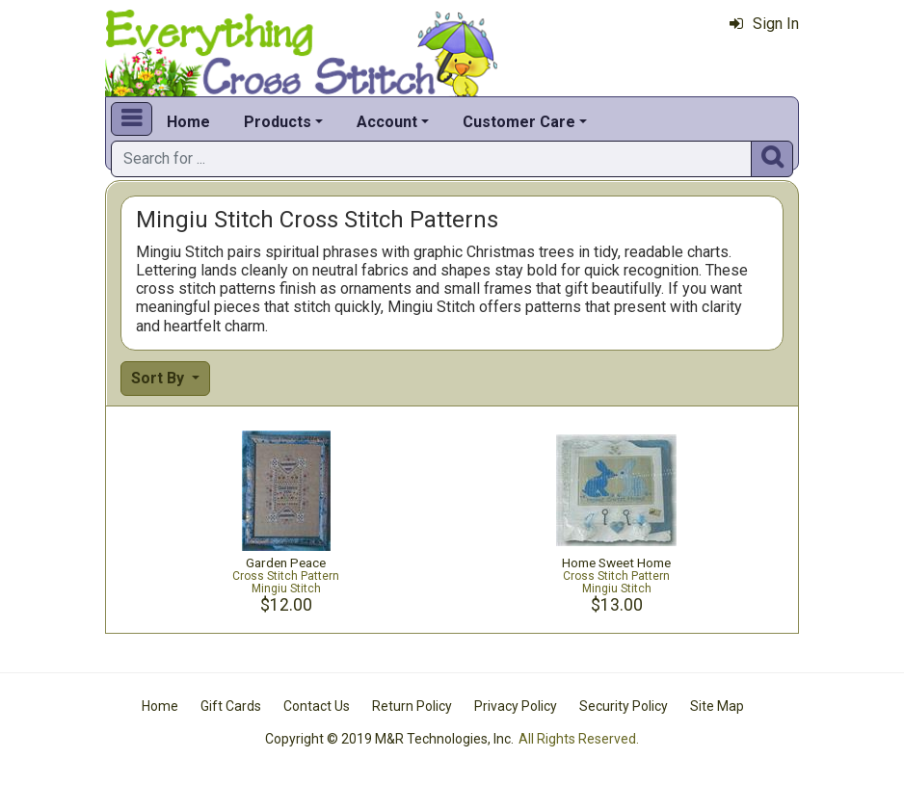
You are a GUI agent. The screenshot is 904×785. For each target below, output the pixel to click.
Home (188, 122)
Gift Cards (230, 706)
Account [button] (387, 122)
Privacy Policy (515, 706)
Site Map (717, 706)
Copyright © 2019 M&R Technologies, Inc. (389, 738)
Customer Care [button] (519, 122)
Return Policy (412, 706)
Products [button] (277, 122)
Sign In (764, 23)
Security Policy (623, 706)
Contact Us (316, 706)
